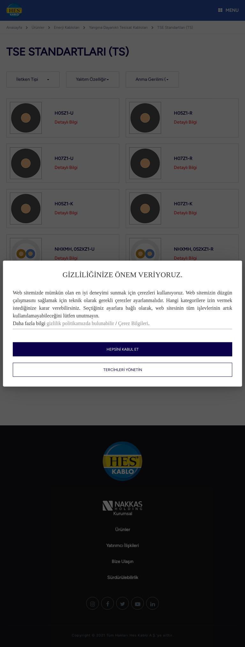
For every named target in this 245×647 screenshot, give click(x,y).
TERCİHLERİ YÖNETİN (122, 369)
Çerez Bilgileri (133, 323)
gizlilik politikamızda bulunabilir (80, 323)
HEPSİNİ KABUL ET (123, 349)
